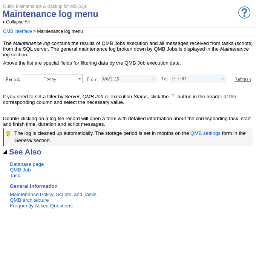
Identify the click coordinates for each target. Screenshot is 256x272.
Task (15, 175)
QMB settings (205, 133)
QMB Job (20, 170)
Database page (27, 164)
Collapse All (18, 22)
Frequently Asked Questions (41, 206)
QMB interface (17, 31)
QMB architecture (29, 200)
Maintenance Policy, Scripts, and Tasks (53, 194)
